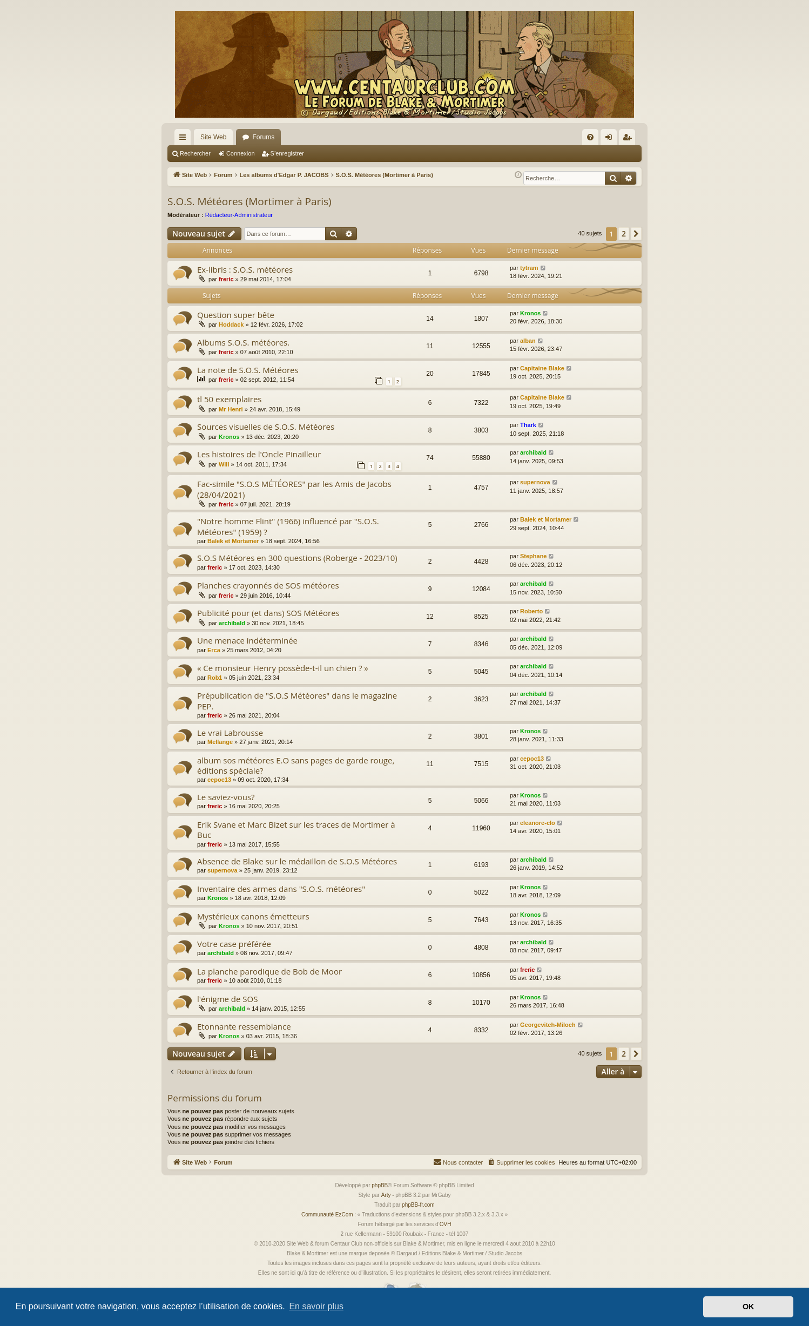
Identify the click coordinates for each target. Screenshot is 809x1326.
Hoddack (231, 324)
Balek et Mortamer (233, 541)
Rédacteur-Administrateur (239, 215)
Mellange (220, 742)
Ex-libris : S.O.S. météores (245, 269)
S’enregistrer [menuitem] (629, 139)
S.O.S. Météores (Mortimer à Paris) (249, 201)
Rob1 (215, 677)
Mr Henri (231, 409)
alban (528, 340)
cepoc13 (219, 779)
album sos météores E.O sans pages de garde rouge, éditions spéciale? (295, 765)
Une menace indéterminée (247, 640)
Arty (386, 1195)
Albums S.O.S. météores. (243, 342)
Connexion (240, 153)
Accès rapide (185, 139)
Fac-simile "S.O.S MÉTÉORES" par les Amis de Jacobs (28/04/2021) (294, 488)
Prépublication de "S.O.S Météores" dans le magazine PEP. (297, 700)
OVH (445, 1224)
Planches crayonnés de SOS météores (268, 585)
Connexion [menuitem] (611, 139)
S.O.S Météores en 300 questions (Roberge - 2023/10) (297, 557)
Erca (213, 650)
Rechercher (195, 153)
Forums (263, 137)
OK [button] (748, 1306)
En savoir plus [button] (316, 1306)
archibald (533, 452)
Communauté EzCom (327, 1214)
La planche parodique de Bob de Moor (269, 971)
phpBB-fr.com (418, 1205)
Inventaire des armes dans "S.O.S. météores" (281, 888)
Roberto (531, 611)
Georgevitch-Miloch (548, 1024)
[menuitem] (590, 137)
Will (224, 464)
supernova (535, 482)
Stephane (533, 556)
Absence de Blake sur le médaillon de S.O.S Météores (297, 861)
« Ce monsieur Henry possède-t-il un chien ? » (282, 667)
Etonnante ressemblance (244, 1026)
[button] (636, 233)
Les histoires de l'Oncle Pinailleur (259, 454)
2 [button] (624, 233)
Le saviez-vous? (226, 796)
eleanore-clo (537, 823)
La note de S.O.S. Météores (248, 369)
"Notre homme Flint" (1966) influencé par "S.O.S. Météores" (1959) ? (288, 526)
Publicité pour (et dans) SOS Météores (268, 612)
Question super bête (235, 314)
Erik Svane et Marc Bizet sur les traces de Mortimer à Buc (296, 829)
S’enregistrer (287, 153)
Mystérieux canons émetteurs (253, 916)
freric (226, 279)
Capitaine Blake (542, 368)
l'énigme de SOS (227, 998)
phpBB (380, 1185)
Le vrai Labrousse (230, 732)
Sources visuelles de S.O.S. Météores (265, 426)
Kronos (530, 313)
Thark (528, 425)
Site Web (213, 137)
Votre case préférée (234, 943)
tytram (529, 268)
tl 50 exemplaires (229, 399)
